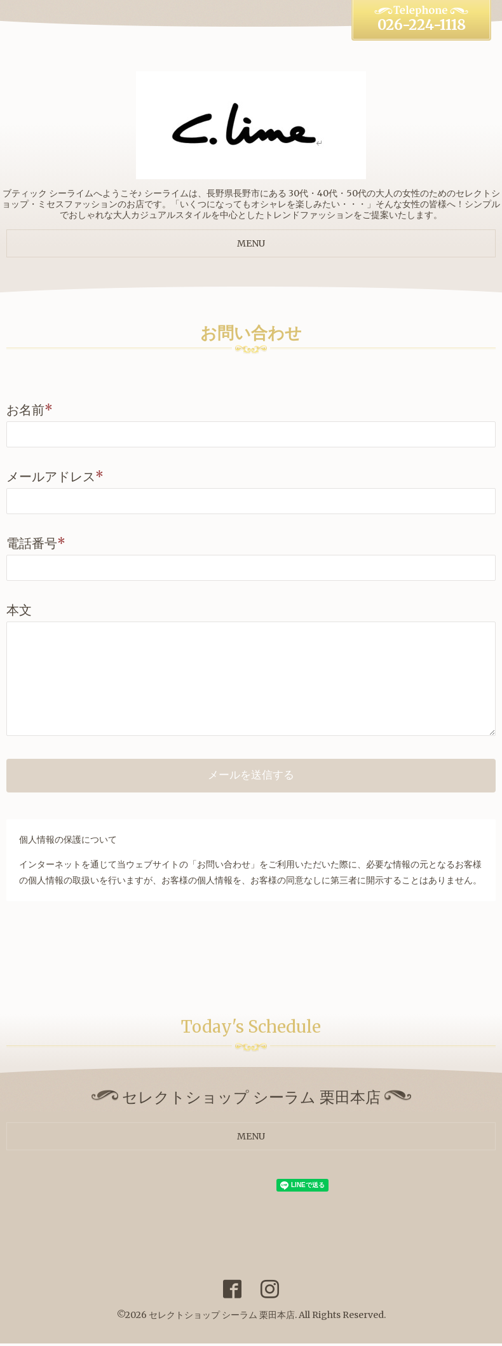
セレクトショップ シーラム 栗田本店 (222, 1316)
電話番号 (35, 543)
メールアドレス (55, 476)
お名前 (29, 410)
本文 (19, 610)
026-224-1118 (421, 25)
